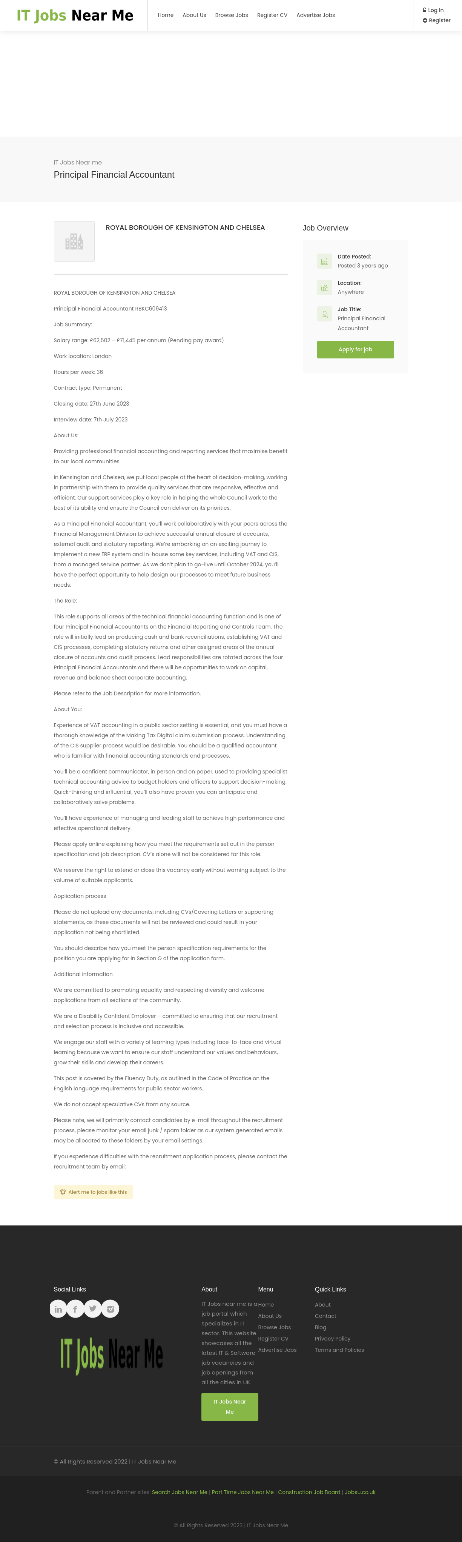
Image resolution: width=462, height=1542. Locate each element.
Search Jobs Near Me (179, 1492)
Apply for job (355, 349)
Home (166, 15)
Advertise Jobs (315, 15)
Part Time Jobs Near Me (243, 1492)
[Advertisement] (231, 84)
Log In (433, 10)
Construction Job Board (309, 1492)
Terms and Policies (339, 1350)
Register (437, 20)
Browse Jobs (231, 15)
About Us (194, 15)
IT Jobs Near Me (229, 1407)
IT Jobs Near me (78, 162)
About (323, 1304)
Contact (325, 1316)
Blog (320, 1327)
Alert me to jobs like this (98, 1192)
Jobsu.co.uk (360, 1492)
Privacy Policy (333, 1338)
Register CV (272, 15)
